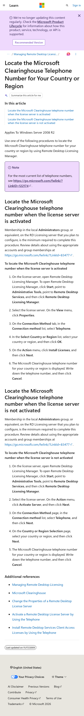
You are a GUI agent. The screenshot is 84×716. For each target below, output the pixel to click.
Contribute (14, 692)
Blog (56, 686)
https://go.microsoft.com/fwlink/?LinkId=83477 (37, 255)
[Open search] (67, 5)
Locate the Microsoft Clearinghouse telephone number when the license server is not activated (41, 121)
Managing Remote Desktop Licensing (36, 54)
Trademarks (15, 704)
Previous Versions (38, 686)
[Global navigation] (4, 5)
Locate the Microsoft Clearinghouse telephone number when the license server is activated (41, 112)
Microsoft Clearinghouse (29, 593)
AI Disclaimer (16, 686)
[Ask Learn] (68, 54)
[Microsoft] (42, 5)
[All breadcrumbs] (8, 54)
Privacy (30, 692)
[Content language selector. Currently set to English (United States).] (26, 667)
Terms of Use (53, 698)
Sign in (77, 5)
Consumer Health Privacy (23, 698)
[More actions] (75, 54)
